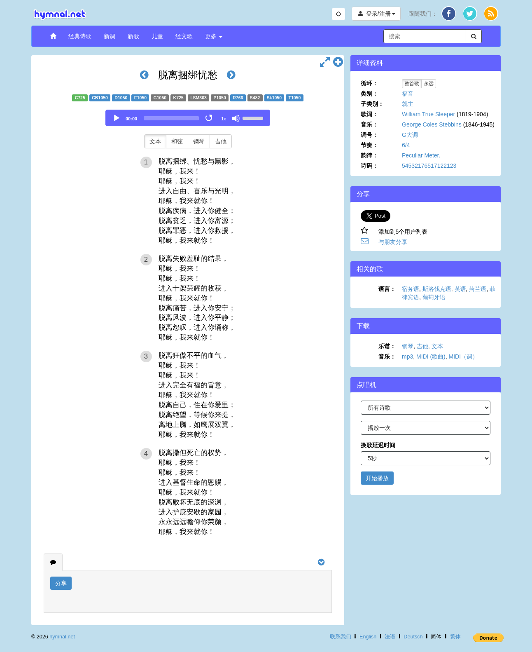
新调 (109, 36)
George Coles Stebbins (432, 124)
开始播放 (377, 478)
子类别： (372, 104)
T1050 (295, 97)
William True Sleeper (428, 114)
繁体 (455, 637)
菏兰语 (477, 289)
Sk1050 (274, 97)
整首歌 (411, 84)
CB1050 (100, 97)
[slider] (171, 118)
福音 (407, 93)
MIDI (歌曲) (431, 356)
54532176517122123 (429, 165)
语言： (387, 289)
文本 (155, 141)
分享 (61, 583)
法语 (390, 637)
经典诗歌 (79, 36)
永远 (429, 84)
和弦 (177, 141)
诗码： (369, 165)
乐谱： (387, 346)
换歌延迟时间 (378, 445)
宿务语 (410, 289)
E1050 (140, 97)
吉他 (220, 141)
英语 (460, 289)
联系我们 (340, 637)
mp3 (407, 356)
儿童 (157, 36)
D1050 (120, 97)
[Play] (116, 118)
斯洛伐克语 (436, 289)
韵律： (369, 155)
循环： (369, 83)
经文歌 (184, 36)
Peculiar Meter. (421, 155)
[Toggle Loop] (209, 118)
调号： (369, 134)
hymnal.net (62, 637)
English (367, 637)
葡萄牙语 (434, 297)
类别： (369, 93)
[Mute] (236, 118)
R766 (238, 97)
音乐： (369, 124)
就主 (407, 104)
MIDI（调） (463, 356)
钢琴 (199, 141)
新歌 (133, 36)
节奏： (369, 145)
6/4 (406, 145)
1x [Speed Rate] (223, 118)
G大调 (410, 134)
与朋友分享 (392, 242)
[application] (187, 118)
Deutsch (413, 637)
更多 (213, 36)
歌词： (369, 114)
